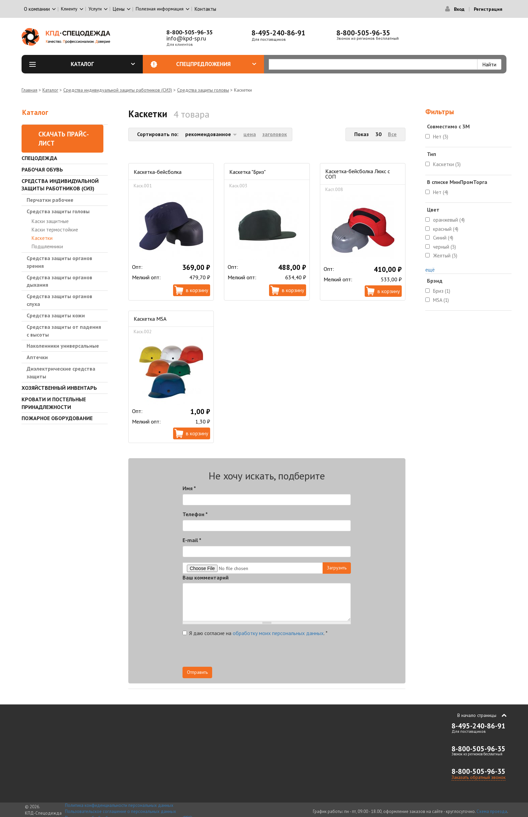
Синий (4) (443, 237)
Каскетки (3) (447, 164)
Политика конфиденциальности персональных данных (119, 805)
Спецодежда (39, 158)
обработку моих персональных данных (278, 633)
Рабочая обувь (42, 169)
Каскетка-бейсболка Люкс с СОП (357, 174)
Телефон (195, 514)
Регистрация (488, 9)
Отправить (197, 672)
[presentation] (290, 653)
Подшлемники (47, 246)
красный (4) (445, 229)
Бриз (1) (441, 291)
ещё (430, 269)
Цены (119, 9)
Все (392, 134)
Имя (189, 488)
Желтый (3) (445, 255)
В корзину (197, 290)
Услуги (95, 9)
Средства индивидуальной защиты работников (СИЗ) (117, 90)
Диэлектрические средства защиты (61, 372)
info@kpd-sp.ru (186, 38)
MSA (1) (441, 300)
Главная (29, 90)
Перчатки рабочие (50, 199)
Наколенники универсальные (63, 345)
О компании (37, 9)
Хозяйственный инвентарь (59, 387)
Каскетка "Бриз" (247, 171)
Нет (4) (440, 192)
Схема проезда (491, 811)
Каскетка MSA (150, 318)
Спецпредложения (216, 64)
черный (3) (444, 247)
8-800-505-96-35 (189, 32)
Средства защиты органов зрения (59, 262)
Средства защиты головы (203, 90)
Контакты (205, 9)
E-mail (192, 540)
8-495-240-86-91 (278, 32)
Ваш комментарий (206, 577)
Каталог (103, 64)
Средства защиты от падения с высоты (64, 330)
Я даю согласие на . (255, 633)
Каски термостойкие (55, 229)
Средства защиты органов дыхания (59, 281)
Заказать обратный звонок (478, 777)
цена (249, 134)
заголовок (274, 134)
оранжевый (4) (449, 220)
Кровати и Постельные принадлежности (54, 403)
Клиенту (69, 9)
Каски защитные (50, 221)
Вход (459, 9)
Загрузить (336, 568)
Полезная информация (160, 9)
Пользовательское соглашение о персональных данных (120, 811)
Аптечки (37, 357)
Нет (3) (440, 136)
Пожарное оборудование (57, 418)
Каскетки (42, 238)
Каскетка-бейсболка (158, 171)
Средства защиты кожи (56, 315)
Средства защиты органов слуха (59, 300)
